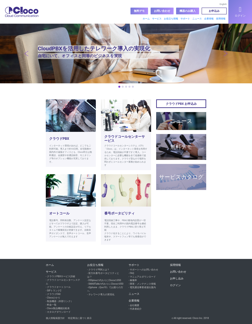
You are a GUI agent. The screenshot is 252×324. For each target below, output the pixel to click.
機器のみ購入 (187, 11)
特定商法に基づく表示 (80, 318)
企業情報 (209, 18)
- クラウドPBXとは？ (98, 269)
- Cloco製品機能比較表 (58, 308)
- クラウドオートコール (58, 287)
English (223, 4)
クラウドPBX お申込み (181, 103)
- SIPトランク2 (53, 290)
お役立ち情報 (171, 18)
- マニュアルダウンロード (142, 276)
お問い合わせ (162, 11)
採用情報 (220, 18)
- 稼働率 (133, 280)
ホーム (146, 18)
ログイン (175, 285)
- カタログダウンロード (58, 311)
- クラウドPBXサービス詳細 (60, 276)
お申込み (214, 11)
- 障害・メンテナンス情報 (142, 283)
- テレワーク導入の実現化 (100, 294)
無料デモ (139, 11)
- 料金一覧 (51, 304)
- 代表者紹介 (135, 308)
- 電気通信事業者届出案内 (142, 287)
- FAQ (131, 273)
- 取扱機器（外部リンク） (59, 301)
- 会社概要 (134, 305)
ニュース (197, 18)
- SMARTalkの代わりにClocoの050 (105, 283)
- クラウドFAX (53, 294)
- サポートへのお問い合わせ (143, 269)
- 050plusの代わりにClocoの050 (104, 280)
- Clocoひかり (53, 297)
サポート (185, 18)
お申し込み (177, 278)
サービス (157, 18)
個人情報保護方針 (55, 318)
